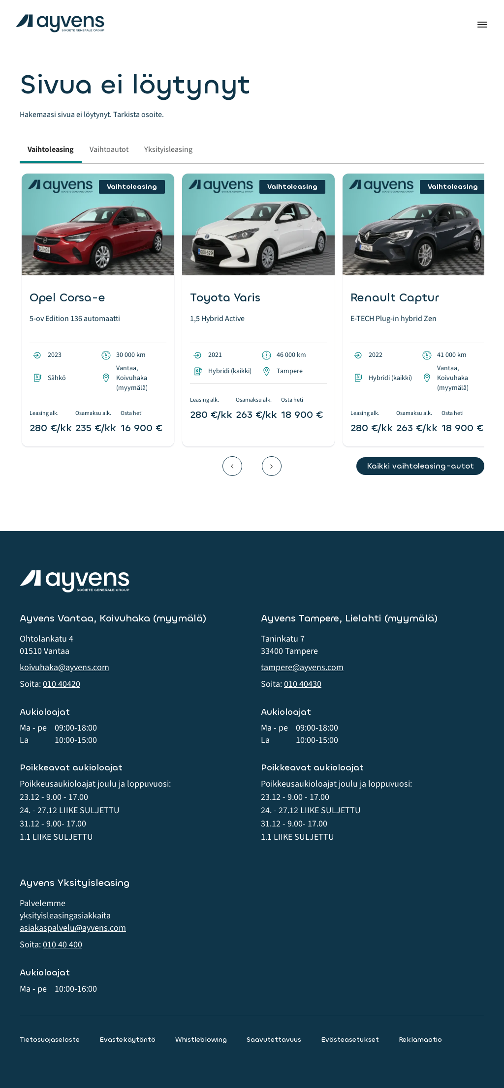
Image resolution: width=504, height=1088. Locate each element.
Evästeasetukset (350, 1039)
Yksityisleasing (168, 149)
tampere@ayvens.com (302, 667)
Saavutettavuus (274, 1039)
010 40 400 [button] (62, 945)
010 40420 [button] (61, 684)
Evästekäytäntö (127, 1039)
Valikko (482, 24)
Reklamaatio (420, 1039)
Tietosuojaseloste (50, 1039)
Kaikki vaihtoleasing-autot (420, 466)
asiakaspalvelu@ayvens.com (73, 928)
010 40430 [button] (302, 684)
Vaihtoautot (109, 149)
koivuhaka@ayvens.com (64, 667)
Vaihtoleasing (51, 149)
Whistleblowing (201, 1039)
